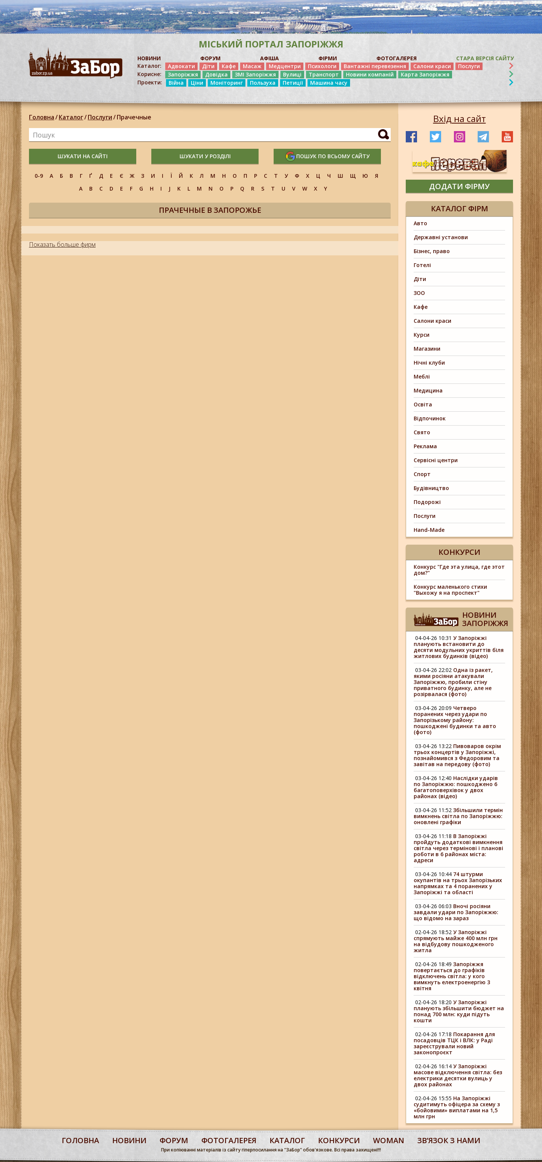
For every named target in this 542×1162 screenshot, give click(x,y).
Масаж (252, 66)
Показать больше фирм (62, 244)
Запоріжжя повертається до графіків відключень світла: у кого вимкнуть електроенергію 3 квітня (452, 976)
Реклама (425, 446)
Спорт (422, 474)
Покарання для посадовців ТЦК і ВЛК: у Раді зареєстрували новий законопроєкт (454, 1043)
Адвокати (181, 66)
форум (174, 1140)
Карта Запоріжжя (425, 74)
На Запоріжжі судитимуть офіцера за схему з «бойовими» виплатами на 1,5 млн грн (457, 1107)
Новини (129, 1140)
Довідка (216, 74)
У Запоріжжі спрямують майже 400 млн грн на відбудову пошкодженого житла (456, 941)
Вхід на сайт (459, 119)
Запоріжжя (183, 74)
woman (388, 1140)
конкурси (339, 1140)
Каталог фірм (459, 208)
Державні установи (441, 237)
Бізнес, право (432, 251)
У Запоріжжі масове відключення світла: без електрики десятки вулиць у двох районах (458, 1075)
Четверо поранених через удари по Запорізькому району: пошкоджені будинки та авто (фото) (455, 720)
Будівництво (431, 488)
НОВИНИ (149, 58)
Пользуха (263, 82)
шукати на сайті (83, 156)
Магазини (427, 348)
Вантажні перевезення (375, 66)
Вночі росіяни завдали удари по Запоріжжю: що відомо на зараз (456, 912)
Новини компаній (370, 74)
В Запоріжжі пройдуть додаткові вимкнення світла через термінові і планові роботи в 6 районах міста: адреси (458, 848)
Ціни (197, 82)
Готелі (422, 265)
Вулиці (292, 74)
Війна (176, 82)
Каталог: (149, 66)
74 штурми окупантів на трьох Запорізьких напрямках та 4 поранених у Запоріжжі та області (458, 883)
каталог (287, 1140)
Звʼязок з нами (448, 1140)
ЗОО (419, 292)
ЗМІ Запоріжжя (255, 74)
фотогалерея (228, 1140)
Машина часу (328, 82)
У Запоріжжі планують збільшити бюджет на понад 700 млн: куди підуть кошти (459, 1011)
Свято (422, 432)
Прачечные (134, 117)
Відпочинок (430, 418)
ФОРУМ (210, 58)
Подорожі (427, 501)
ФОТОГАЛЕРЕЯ (396, 58)
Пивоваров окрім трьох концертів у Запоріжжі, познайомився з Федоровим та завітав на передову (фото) (457, 755)
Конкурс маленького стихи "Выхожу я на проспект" (450, 589)
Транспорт (324, 74)
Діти (208, 66)
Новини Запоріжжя (485, 619)
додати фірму (459, 186)
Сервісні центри (436, 460)
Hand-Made (429, 529)
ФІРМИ (327, 58)
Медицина (428, 390)
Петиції (293, 82)
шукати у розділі (205, 156)
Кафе (229, 66)
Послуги (469, 66)
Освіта (423, 404)
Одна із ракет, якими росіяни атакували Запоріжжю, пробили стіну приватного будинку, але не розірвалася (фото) (453, 682)
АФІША (269, 58)
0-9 (39, 175)
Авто (420, 223)
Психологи (322, 66)
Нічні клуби (429, 362)
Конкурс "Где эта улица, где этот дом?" (459, 569)
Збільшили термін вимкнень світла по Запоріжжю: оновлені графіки (458, 816)
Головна (41, 117)
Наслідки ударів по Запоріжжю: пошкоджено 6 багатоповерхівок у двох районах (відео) (456, 787)
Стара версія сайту (485, 58)
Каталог (71, 117)
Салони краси (432, 66)
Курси (421, 334)
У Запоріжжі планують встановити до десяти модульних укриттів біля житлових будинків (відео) (459, 647)
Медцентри (285, 66)
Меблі (422, 376)
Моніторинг (226, 82)
